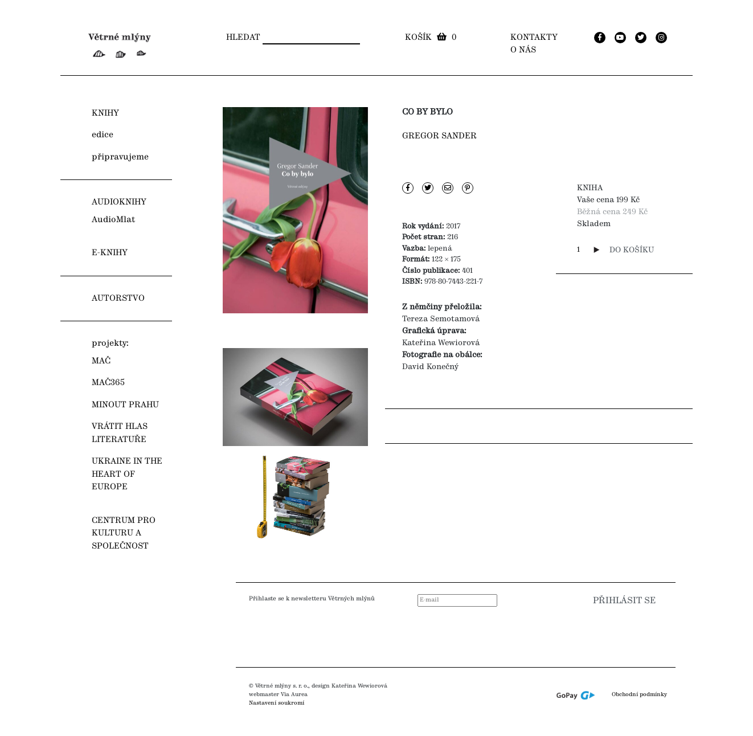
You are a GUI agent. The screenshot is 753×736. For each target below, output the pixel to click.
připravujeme (120, 157)
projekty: (110, 343)
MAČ (101, 361)
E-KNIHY (110, 253)
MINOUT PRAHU (125, 405)
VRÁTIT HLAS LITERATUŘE (120, 433)
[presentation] (589, 633)
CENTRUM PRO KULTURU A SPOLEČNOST (123, 533)
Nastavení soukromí (276, 703)
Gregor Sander (439, 136)
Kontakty (534, 37)
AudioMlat (113, 220)
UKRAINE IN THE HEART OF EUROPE (127, 474)
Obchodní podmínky (639, 694)
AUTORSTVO (118, 298)
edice (102, 135)
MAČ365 (108, 383)
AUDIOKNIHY (119, 202)
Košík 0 (430, 37)
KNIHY (105, 113)
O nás (523, 50)
